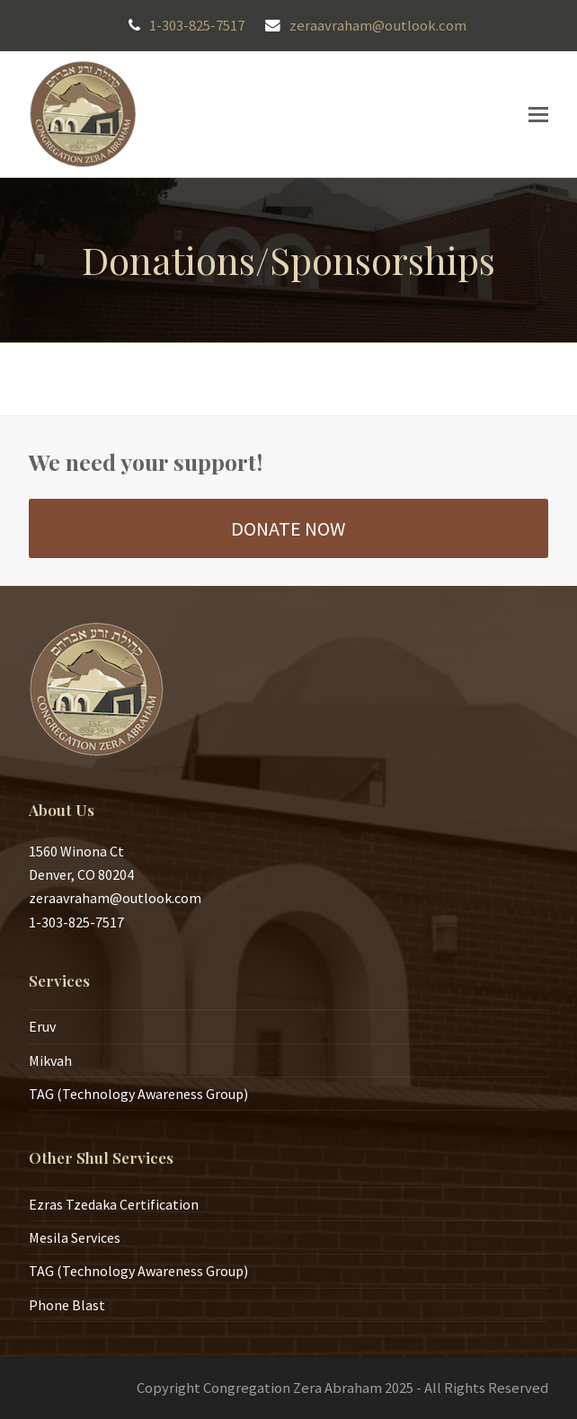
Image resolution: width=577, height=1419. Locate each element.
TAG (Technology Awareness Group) (138, 1094)
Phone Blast (67, 1305)
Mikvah (50, 1060)
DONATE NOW (288, 528)
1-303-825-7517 (196, 25)
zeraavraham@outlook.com (377, 25)
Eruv (42, 1026)
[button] (538, 114)
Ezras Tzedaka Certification (114, 1204)
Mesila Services (74, 1237)
